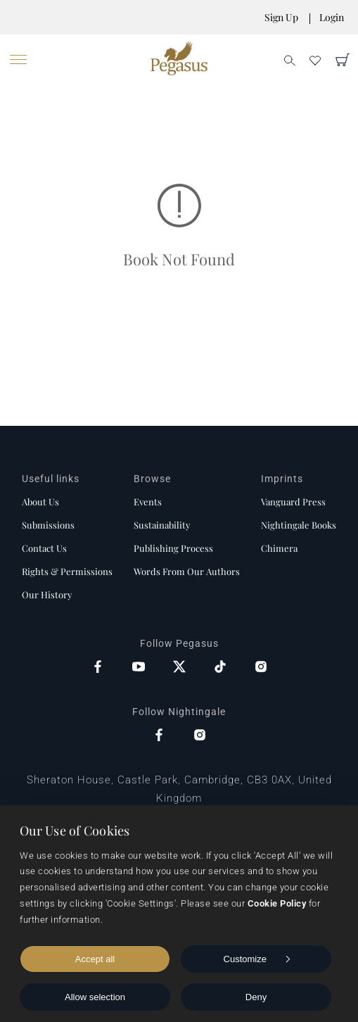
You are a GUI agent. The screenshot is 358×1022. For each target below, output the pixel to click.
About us (40, 501)
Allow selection (95, 997)
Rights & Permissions (67, 571)
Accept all (95, 959)
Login (331, 17)
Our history (47, 594)
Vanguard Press (293, 501)
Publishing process (173, 548)
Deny (256, 997)
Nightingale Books (298, 525)
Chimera (279, 548)
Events (148, 501)
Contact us (44, 548)
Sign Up (281, 17)
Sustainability (162, 525)
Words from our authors (187, 571)
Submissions (48, 525)
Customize (257, 959)
